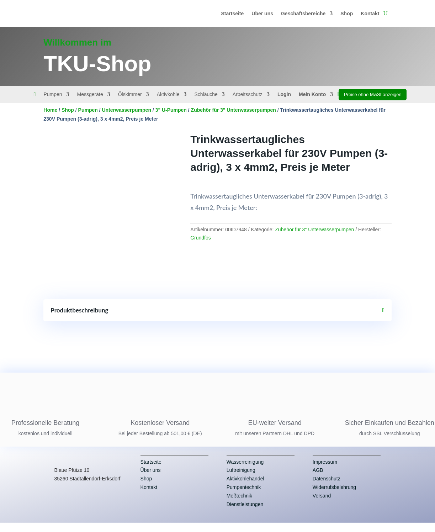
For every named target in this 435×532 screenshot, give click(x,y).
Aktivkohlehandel (245, 487)
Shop (346, 13)
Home (50, 110)
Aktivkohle (168, 94)
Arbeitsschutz (247, 94)
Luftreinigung (241, 478)
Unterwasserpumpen (126, 110)
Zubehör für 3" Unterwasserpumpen (233, 110)
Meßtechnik (239, 504)
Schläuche (205, 94)
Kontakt (370, 13)
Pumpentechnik (244, 495)
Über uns (262, 13)
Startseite (232, 13)
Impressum (325, 470)
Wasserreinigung (245, 470)
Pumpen (52, 94)
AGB (318, 478)
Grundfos (200, 238)
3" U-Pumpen (171, 110)
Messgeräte (90, 94)
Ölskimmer (130, 94)
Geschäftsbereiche (303, 13)
